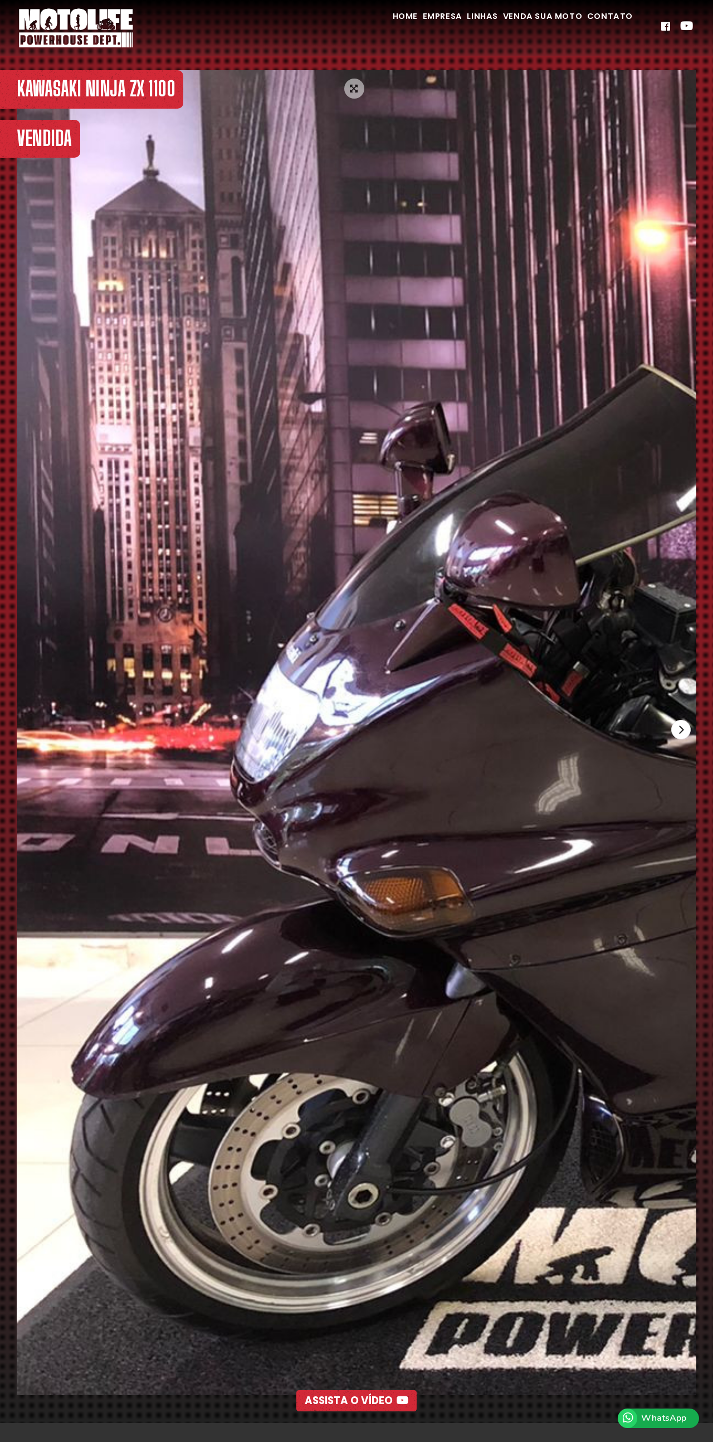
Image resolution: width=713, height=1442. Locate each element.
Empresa (398, 27)
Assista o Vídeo (356, 1376)
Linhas (450, 27)
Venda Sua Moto (523, 27)
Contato (603, 27)
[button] (331, 1406)
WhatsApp (663, 1418)
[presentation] (679, 731)
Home (349, 27)
